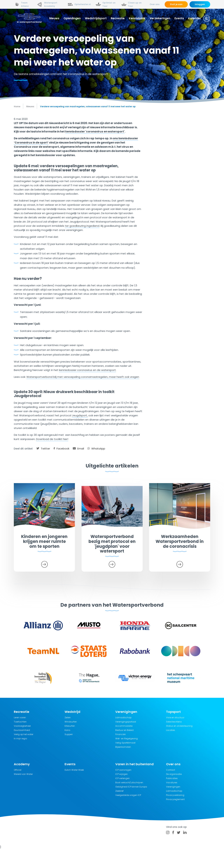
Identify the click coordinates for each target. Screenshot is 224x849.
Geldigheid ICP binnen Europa (131, 786)
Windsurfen (71, 721)
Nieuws (54, 18)
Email (78, 448)
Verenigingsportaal (125, 721)
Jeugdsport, (80, 415)
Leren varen (20, 717)
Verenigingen (173, 786)
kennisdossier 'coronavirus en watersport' (95, 131)
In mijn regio (20, 738)
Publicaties (172, 778)
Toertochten (20, 721)
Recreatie (118, 18)
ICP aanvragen (123, 769)
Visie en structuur (175, 717)
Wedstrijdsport (96, 18)
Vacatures (171, 782)
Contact (170, 769)
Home (17, 106)
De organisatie (174, 774)
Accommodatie (123, 725)
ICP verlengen (122, 778)
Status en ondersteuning (179, 725)
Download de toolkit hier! (52, 439)
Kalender (194, 18)
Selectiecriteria (174, 721)
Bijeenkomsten (123, 746)
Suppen (69, 734)
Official (17, 769)
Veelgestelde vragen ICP (128, 795)
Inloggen (200, 4)
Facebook (61, 448)
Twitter (43, 448)
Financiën (120, 734)
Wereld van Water (23, 774)
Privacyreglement (175, 799)
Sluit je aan (176, 4)
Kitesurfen (70, 725)
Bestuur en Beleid (124, 730)
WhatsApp (96, 448)
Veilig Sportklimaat (125, 742)
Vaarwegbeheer (22, 725)
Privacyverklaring (175, 795)
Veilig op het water (23, 734)
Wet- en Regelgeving (126, 738)
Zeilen (68, 717)
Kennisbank (137, 18)
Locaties (170, 730)
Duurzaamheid (22, 730)
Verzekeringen (160, 18)
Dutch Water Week (74, 769)
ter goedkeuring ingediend (82, 226)
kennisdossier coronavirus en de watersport (87, 370)
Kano (67, 730)
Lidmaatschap (123, 717)
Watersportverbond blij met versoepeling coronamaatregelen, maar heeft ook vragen (82, 377)
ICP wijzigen (121, 774)
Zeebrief (119, 790)
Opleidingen (72, 18)
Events (179, 18)
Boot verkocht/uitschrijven (129, 782)
